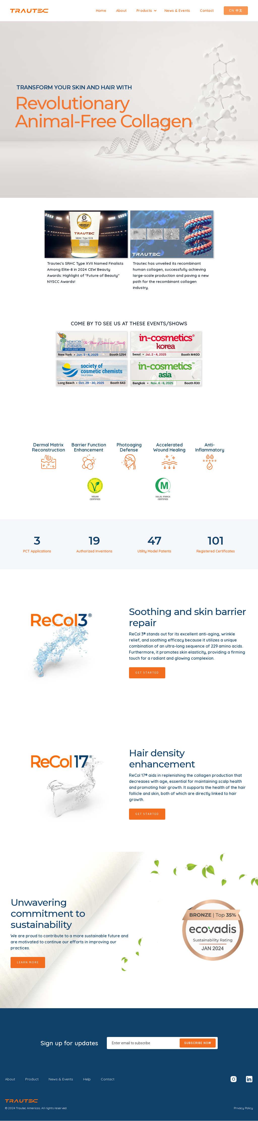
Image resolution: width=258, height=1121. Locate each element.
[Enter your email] (162, 1043)
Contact (207, 10)
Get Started (147, 672)
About (121, 10)
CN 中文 (236, 10)
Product (32, 1079)
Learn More (28, 962)
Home (101, 10)
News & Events (177, 10)
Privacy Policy (243, 1108)
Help (87, 1079)
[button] (146, 10)
